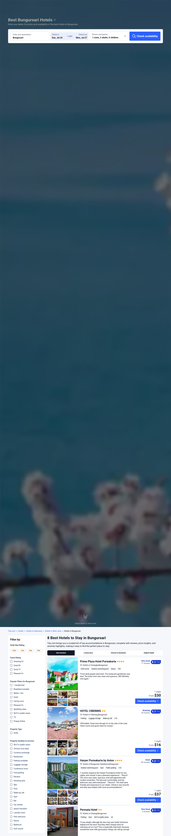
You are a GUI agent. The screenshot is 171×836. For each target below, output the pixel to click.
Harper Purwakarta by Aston (97, 743)
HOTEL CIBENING (90, 702)
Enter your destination (22, 34)
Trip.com (11, 631)
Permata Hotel (88, 785)
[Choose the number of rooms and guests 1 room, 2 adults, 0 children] (109, 36)
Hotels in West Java (53, 631)
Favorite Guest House (93, 826)
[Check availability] (144, 36)
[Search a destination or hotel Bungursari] (30, 36)
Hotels (21, 631)
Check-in (55, 34)
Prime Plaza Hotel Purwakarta (98, 661)
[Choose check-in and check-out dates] (59, 36)
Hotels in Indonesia (34, 631)
